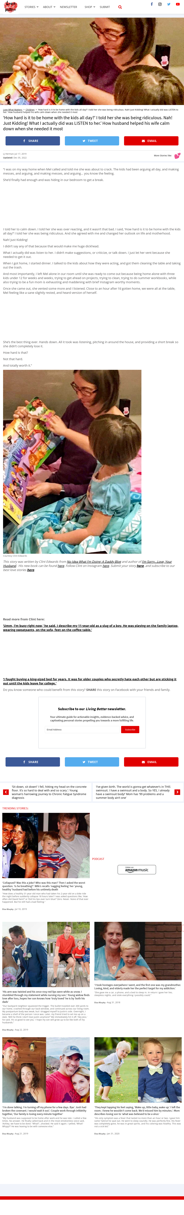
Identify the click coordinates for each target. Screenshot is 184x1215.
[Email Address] (82, 729)
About (47, 7)
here (61, 566)
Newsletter (68, 7)
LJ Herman (8, 153)
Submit (105, 7)
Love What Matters (12, 109)
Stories (30, 7)
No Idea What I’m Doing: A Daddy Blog (94, 562)
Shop (88, 7)
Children (30, 109)
